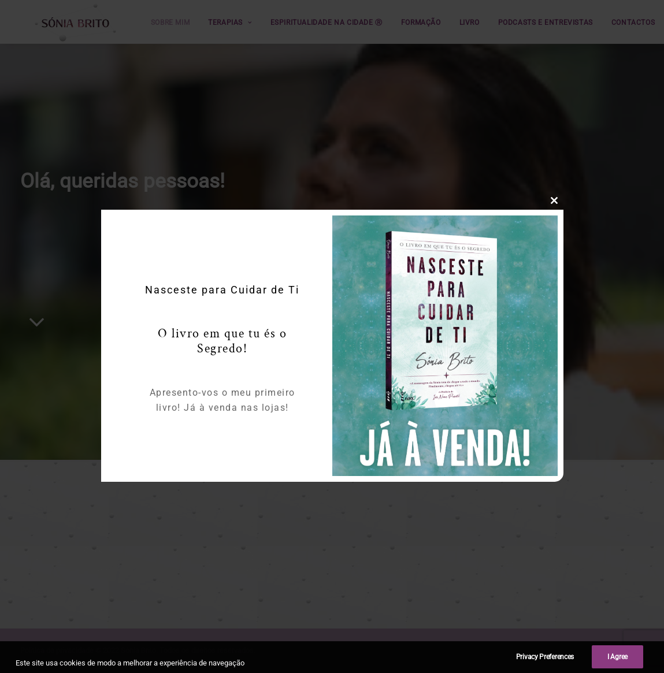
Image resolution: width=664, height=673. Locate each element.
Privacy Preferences (545, 665)
